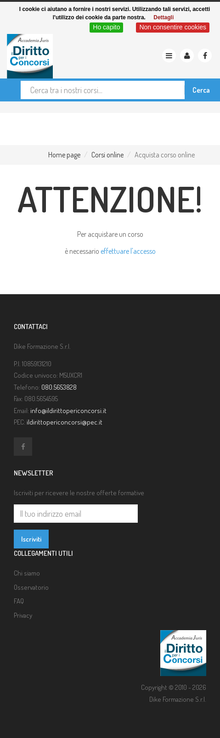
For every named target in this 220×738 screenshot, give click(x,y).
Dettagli (163, 17)
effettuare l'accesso (128, 251)
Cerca (201, 90)
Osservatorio (31, 587)
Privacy (23, 615)
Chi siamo (27, 573)
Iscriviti (31, 539)
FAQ (19, 601)
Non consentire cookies (172, 27)
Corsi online (107, 154)
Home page (64, 154)
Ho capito (106, 27)
